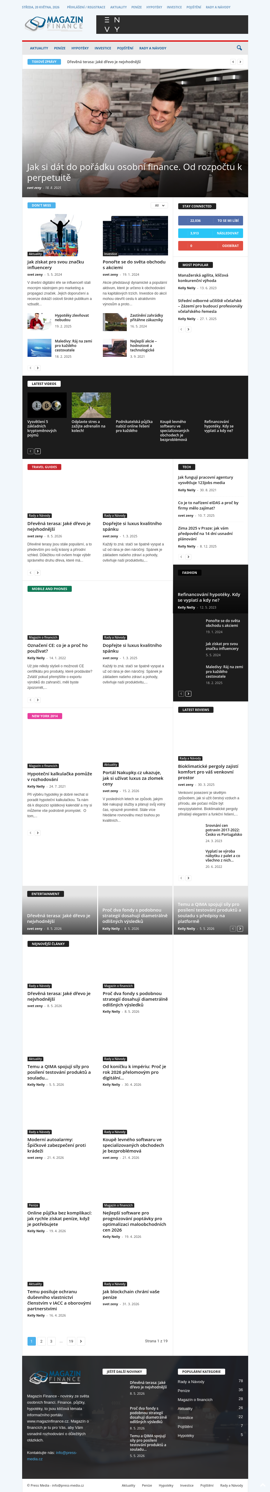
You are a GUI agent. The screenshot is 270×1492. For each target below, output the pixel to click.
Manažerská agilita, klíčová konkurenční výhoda (203, 277)
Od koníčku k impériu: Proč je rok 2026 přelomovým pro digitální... (134, 1072)
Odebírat (230, 245)
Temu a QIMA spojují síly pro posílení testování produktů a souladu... (59, 1072)
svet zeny (34, 187)
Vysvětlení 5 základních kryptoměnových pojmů (42, 428)
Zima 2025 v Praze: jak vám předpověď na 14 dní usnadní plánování (205, 533)
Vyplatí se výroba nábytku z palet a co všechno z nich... (223, 856)
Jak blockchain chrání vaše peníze (131, 1294)
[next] (240, 62)
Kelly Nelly (187, 288)
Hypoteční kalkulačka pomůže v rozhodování (60, 776)
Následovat (228, 233)
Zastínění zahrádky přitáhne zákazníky (146, 317)
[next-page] (38, 368)
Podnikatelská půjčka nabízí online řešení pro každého (134, 426)
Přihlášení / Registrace (86, 7)
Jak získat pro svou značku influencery (56, 264)
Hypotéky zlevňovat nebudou (72, 317)
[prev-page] (30, 368)
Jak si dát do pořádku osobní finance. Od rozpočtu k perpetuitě (134, 172)
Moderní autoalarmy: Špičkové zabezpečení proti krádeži (57, 1145)
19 (71, 1341)
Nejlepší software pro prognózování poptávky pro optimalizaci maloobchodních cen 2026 (134, 1221)
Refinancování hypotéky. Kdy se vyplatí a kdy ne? (219, 426)
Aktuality (118, 7)
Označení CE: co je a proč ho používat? (58, 648)
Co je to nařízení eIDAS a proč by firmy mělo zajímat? (208, 505)
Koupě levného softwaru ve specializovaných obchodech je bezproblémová (174, 430)
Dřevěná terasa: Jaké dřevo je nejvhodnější (104, 61)
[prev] (233, 62)
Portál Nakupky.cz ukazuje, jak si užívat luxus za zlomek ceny (133, 778)
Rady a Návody (218, 7)
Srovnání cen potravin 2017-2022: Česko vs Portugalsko (224, 830)
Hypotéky (154, 7)
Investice (174, 7)
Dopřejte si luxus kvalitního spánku (132, 526)
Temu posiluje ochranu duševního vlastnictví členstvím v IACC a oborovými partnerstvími (59, 1299)
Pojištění (194, 7)
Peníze (137, 7)
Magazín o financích (43, 637)
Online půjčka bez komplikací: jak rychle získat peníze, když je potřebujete (60, 1218)
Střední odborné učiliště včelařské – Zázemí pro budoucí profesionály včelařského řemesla (210, 306)
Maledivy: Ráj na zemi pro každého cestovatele (73, 346)
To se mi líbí (228, 220)
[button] (239, 48)
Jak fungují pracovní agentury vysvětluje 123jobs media (205, 479)
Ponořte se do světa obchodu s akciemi (134, 264)
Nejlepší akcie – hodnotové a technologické (143, 346)
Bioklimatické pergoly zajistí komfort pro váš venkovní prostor (208, 771)
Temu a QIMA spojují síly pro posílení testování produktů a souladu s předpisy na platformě (209, 912)
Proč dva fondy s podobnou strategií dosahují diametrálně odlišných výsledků (135, 915)
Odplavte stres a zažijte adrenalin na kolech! (89, 426)
